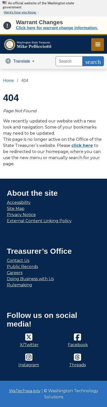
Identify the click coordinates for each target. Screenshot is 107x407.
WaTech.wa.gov (25, 390)
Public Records (22, 266)
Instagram (28, 364)
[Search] (69, 61)
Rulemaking (19, 285)
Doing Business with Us (30, 278)
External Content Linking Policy (39, 220)
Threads (77, 364)
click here (82, 145)
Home (8, 80)
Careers (14, 272)
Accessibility (19, 202)
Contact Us (18, 260)
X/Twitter (29, 344)
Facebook (78, 344)
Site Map (15, 208)
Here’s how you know (20, 12)
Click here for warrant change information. (57, 28)
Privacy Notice (21, 214)
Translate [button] (18, 61)
